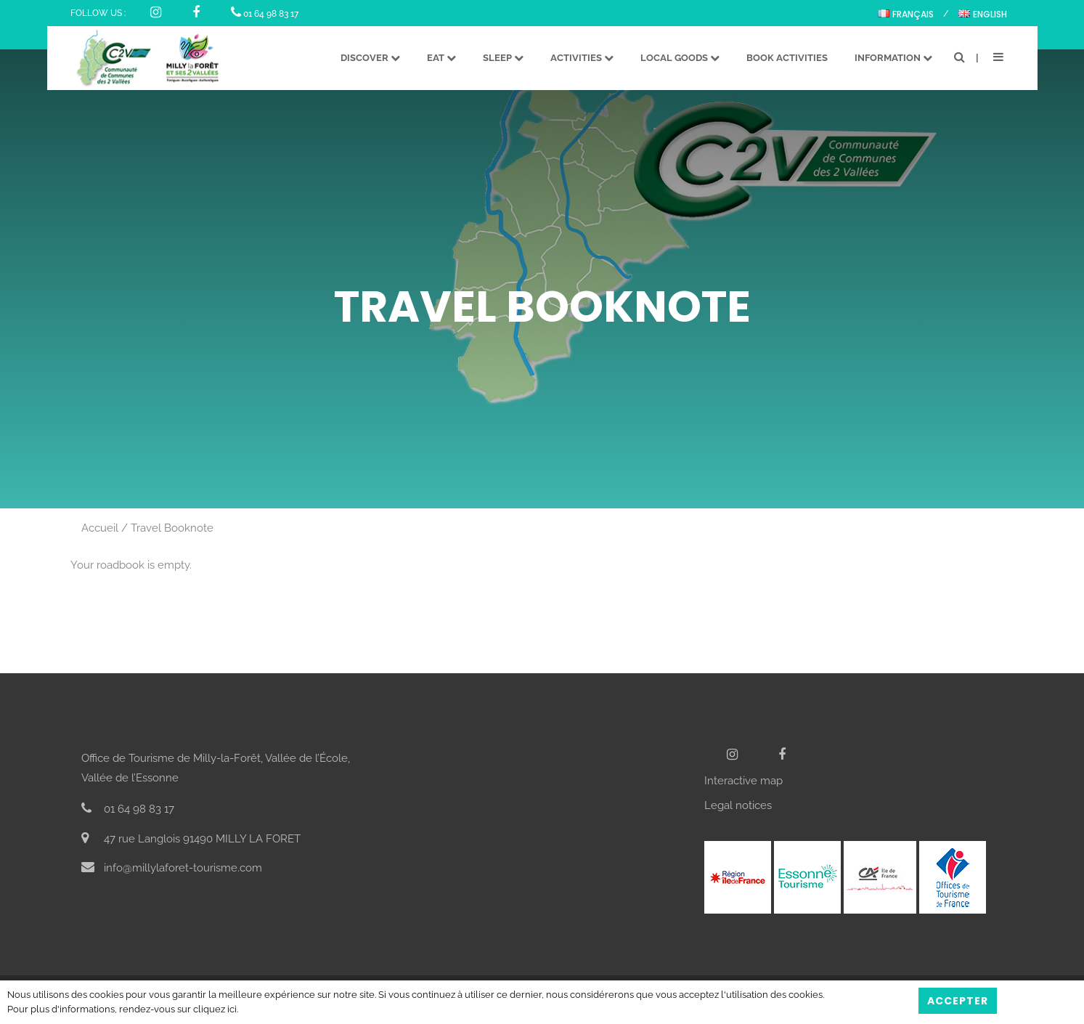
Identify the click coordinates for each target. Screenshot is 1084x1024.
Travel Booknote (172, 528)
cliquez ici (215, 1009)
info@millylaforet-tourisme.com (171, 867)
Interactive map (743, 780)
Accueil (99, 528)
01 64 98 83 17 (264, 14)
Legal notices (738, 805)
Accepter (957, 1000)
